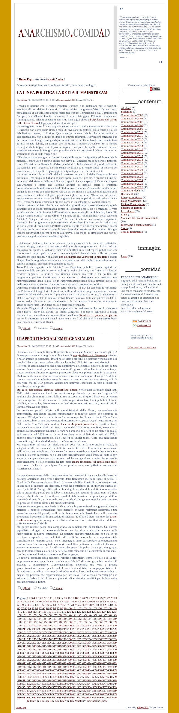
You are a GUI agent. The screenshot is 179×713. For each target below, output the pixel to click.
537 (54, 683)
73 (72, 604)
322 (79, 646)
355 (44, 652)
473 (34, 673)
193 (34, 625)
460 (69, 670)
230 (19, 632)
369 (114, 652)
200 (69, 625)
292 (29, 642)
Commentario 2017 (132, 156)
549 (114, 683)
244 (89, 632)
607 (104, 694)
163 (84, 618)
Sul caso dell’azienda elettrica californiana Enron (47, 389)
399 (64, 659)
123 (84, 611)
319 (64, 646)
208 (109, 625)
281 (74, 639)
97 (58, 608)
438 (59, 666)
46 (75, 601)
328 (109, 646)
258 (59, 635)
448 (109, 666)
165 (94, 618)
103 (84, 608)
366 (99, 652)
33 (29, 601)
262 (79, 635)
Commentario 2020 (132, 166)
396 (49, 659)
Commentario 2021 (132, 169)
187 (104, 622)
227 (104, 628)
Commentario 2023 (132, 176)
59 (22, 604)
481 (74, 673)
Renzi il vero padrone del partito (98, 315)
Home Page (26, 79)
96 (54, 608)
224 (89, 628)
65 (43, 604)
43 (65, 601)
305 (94, 642)
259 (64, 635)
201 (74, 625)
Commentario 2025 (132, 183)
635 (54, 700)
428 (109, 663)
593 (34, 694)
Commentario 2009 (132, 128)
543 (84, 683)
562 (79, 687)
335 (44, 649)
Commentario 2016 (132, 152)
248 (109, 632)
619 (64, 697)
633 (44, 700)
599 (64, 694)
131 (24, 615)
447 (104, 666)
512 (29, 680)
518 (59, 680)
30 (18, 601)
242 (79, 632)
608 (109, 694)
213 (34, 628)
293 (34, 642)
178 (59, 622)
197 (54, 625)
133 (34, 615)
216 (49, 628)
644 (99, 700)
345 (94, 649)
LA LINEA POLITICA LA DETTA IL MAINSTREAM (62, 92)
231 (24, 632)
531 (24, 683)
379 (64, 656)
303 (84, 642)
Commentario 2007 (132, 121)
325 (94, 646)
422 (79, 663)
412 (29, 663)
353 (34, 652)
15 (65, 598)
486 (99, 673)
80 (97, 604)
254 (39, 635)
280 (69, 639)
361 (74, 652)
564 (89, 687)
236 (49, 632)
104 (89, 608)
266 (99, 635)
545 (94, 683)
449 (114, 666)
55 (108, 601)
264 (89, 635)
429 (114, 663)
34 (33, 601)
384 (89, 656)
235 (44, 632)
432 (29, 666)
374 (39, 656)
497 (54, 676)
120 (69, 611)
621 (74, 697)
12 (54, 598)
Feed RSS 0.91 (141, 321)
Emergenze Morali (131, 197)
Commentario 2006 (132, 118)
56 (111, 601)
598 (59, 694)
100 (69, 608)
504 (89, 676)
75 (79, 604)
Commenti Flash (130, 190)
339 (64, 649)
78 (90, 604)
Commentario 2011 (132, 135)
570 (19, 690)
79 (93, 604)
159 (64, 618)
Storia (124, 228)
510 (19, 680)
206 (99, 625)
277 (54, 639)
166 (99, 618)
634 (49, 700)
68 (54, 604)
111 (25, 611)
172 (29, 622)
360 (69, 652)
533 (34, 683)
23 (94, 598)
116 (49, 611)
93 (43, 608)
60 (25, 604)
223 (84, 628)
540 (69, 683)
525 (94, 680)
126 (99, 611)
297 (54, 642)
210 (19, 628)
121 (74, 611)
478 (59, 673)
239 (64, 632)
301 (74, 642)
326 (99, 646)
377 (54, 656)
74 (75, 604)
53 (100, 601)
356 (49, 652)
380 (69, 656)
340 (69, 649)
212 (29, 628)
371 (24, 656)
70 (61, 604)
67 (51, 604)
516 (49, 680)
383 (84, 656)
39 (51, 601)
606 (99, 694)
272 (29, 639)
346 (99, 649)
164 (89, 618)
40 (54, 601)
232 (29, 632)
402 (79, 659)
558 (59, 687)
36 (40, 601)
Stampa (55, 328)
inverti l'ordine (55, 79)
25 (101, 598)
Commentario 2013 (132, 142)
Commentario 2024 (132, 180)
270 (19, 639)
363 (84, 652)
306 (99, 642)
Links (124, 214)
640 (79, 700)
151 (24, 618)
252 (29, 635)
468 (109, 670)
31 (22, 601)
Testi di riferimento (132, 231)
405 (94, 659)
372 (29, 656)
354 (39, 652)
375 (44, 656)
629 (114, 697)
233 (34, 632)
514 (39, 680)
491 (24, 676)
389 (114, 656)
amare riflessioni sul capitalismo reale (94, 461)
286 (99, 639)
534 (39, 683)
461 (74, 670)
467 (104, 670)
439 (64, 666)
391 (24, 659)
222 (79, 628)
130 (19, 615)
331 (24, 649)
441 (74, 666)
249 (114, 632)
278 (59, 639)
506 (99, 676)
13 (58, 598)
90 (33, 608)
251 (24, 635)
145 (94, 615)
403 (84, 659)
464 (89, 670)
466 (99, 670)
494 (39, 676)
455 (44, 670)
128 (109, 611)
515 (44, 680)
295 (44, 642)
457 (54, 670)
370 (19, 656)
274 (39, 639)
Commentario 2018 (132, 159)
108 (109, 608)
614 (39, 697)
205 (94, 625)
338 (59, 649)
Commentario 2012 (132, 139)
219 (64, 628)
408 (109, 659)
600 (69, 694)
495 (44, 676)
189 (114, 622)
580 (69, 690)
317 (54, 646)
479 (64, 673)
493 (34, 676)
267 (104, 635)
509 (114, 676)
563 (84, 687)
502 (79, 676)
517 (54, 680)
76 (83, 604)
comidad (23, 100)
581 (74, 690)
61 (29, 604)
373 (34, 656)
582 (79, 690)
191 (24, 625)
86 (18, 608)
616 (49, 697)
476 (49, 673)
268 (109, 635)
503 (84, 676)
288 (109, 639)
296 (49, 642)
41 (58, 601)
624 (89, 697)
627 (104, 697)
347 (104, 649)
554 (39, 687)
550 (19, 687)
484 (89, 673)
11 (51, 598)
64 (40, 604)
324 (89, 646)
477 (54, 673)
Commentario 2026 (132, 187)
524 (89, 680)
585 (94, 690)
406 (99, 659)
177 (54, 622)
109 (114, 608)
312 (29, 646)
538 (59, 683)
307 (104, 642)
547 (104, 683)
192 (29, 625)
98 (61, 608)
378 (59, 656)
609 (114, 694)
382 (79, 656)
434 (39, 666)
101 (74, 608)
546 (99, 683)
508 (109, 676)
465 (94, 670)
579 (64, 690)
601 (74, 694)
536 (49, 683)
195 (44, 625)
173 (34, 622)
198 (59, 625)
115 (44, 611)
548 (109, 683)
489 (114, 673)
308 (109, 642)
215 (44, 628)
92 (40, 608)
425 (94, 663)
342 (79, 649)
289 (114, 639)
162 (79, 618)
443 (84, 666)
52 (97, 601)
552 (29, 687)
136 (49, 615)
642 (89, 700)
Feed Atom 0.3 (141, 325)
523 (84, 680)
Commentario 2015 (132, 149)
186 (99, 622)
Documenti (127, 194)
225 (94, 628)
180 (69, 622)
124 (89, 611)
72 (68, 604)
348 (109, 649)
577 (54, 690)
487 (104, 673)
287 (104, 639)
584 (89, 690)
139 (64, 615)
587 (104, 690)
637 (64, 700)
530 (19, 683)
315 (44, 646)
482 (79, 673)
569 (114, 687)
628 (109, 697)
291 (24, 642)
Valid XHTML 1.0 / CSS (141, 347)
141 (74, 615)
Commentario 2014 (132, 145)
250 (19, 635)
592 (29, 694)
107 (104, 608)
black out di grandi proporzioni (78, 424)
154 (39, 618)
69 (58, 604)
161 (74, 618)
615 (44, 697)
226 (99, 628)
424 (89, 663)
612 (29, 697)
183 (84, 622)
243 (84, 632)
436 (49, 666)
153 (34, 618)
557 (54, 687)
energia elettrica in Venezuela (90, 355)
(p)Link (23, 328)
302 (79, 642)
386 (99, 656)
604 (89, 694)
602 (79, 694)
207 (104, 625)
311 (24, 646)
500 (69, 676)
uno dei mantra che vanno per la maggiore (83, 256)
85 (115, 604)
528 (109, 680)
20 (83, 598)
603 (84, 694)
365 (94, 652)
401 (74, 659)
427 (104, 663)
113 (34, 611)
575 (44, 690)
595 (44, 694)
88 (25, 608)
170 (19, 622)
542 (79, 683)
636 (59, 700)
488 (109, 673)
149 (114, 615)
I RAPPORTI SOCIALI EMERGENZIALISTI (56, 339)
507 (104, 676)
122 (79, 611)
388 (109, 656)
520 (69, 680)
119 (64, 611)
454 (39, 670)
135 (44, 615)
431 (24, 666)
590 (19, 694)
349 (114, 649)
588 (109, 690)
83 (108, 604)
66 (47, 604)
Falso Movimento (131, 200)
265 (94, 635)
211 (24, 628)
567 (104, 687)
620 (69, 697)
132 (29, 615)
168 (109, 618)
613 (34, 697)
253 (34, 635)
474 (39, 673)
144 (89, 615)
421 (74, 663)
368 (109, 652)
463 (84, 670)
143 (84, 615)
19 (79, 598)
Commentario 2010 (132, 132)
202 (79, 625)
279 (64, 639)
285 (94, 639)
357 (54, 652)
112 (30, 611)
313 (34, 646)
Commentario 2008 (132, 125)
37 (43, 601)
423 (84, 663)
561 (74, 687)
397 (54, 659)
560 (69, 687)
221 (74, 628)
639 (74, 700)
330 (19, 649)
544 (89, 683)
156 (49, 618)
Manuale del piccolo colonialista (139, 218)
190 (19, 625)
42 (61, 601)
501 (74, 676)
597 (54, 694)
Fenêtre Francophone (133, 204)
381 (74, 656)
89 (29, 608)
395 (44, 659)
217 (54, 628)
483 (84, 673)
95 (51, 608)
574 (39, 690)
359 (64, 652)
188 (109, 622)
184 (89, 622)
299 (64, 642)
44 (68, 601)
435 (44, 666)
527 (104, 680)
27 (108, 598)
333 (34, 649)
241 (74, 632)
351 (24, 652)
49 (86, 601)
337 (54, 649)
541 (74, 683)
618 (59, 697)
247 (104, 632)
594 (39, 694)
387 (104, 656)
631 (34, 700)
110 (20, 611)
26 (104, 598)
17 (72, 598)
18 (76, 598)
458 (59, 670)
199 (64, 625)
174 (39, 622)
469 (114, 670)
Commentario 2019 (66, 100)
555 (44, 687)
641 (84, 700)
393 (34, 659)
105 (94, 608)
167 (104, 618)
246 (99, 632)
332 (29, 649)
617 (54, 697)
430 (19, 666)
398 (59, 659)
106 (99, 608)
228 (109, 628)
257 (54, 635)
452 (29, 670)
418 (59, 663)
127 (104, 611)
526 (99, 680)
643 (94, 700)
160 (69, 618)
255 (44, 635)
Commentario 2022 (132, 173)
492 (29, 676)
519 (64, 680)
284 (89, 639)
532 (29, 683)
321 (74, 646)
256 (49, 635)
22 (90, 598)
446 (99, 666)
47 (79, 601)
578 (59, 690)
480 (69, 673)
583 (84, 690)
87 (22, 608)
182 (79, 622)
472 (29, 673)
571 (24, 690)
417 (54, 663)
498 (59, 676)
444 (89, 666)
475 (44, 673)
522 (79, 680)
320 (69, 646)
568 (109, 687)
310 (19, 646)
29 (115, 598)
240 (69, 632)
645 (104, 700)
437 (54, 666)
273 (34, 639)
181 (74, 622)
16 (69, 598)
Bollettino (126, 111)
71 (65, 604)
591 (24, 694)
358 (59, 652)
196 (49, 625)
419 (64, 663)
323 (84, 646)
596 (49, 694)
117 (54, 611)
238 (59, 632)
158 (59, 618)
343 (84, 649)
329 (114, 646)
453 (34, 670)
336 (49, 649)
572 (29, 690)
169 (114, 618)
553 (34, 687)
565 (94, 687)
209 (114, 625)
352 (29, 652)
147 (104, 615)
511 (24, 680)
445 (94, 666)
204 (89, 625)
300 (69, 642)
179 (64, 622)
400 (69, 659)
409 (114, 659)
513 (34, 680)
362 (79, 652)
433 (34, 666)
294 (39, 642)
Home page (21, 707)
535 (44, 683)
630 (29, 700)
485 (94, 673)
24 (97, 598)
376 (49, 656)
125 (94, 611)
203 (84, 625)
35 (36, 601)
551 (24, 687)
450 (19, 670)
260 (69, 635)
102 (79, 608)
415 (44, 663)
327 (104, 646)
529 (114, 680)
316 (49, 646)
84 (111, 604)
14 (61, 598)
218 (59, 628)
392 (29, 659)
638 (69, 700)
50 (90, 601)
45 (72, 601)
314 (39, 646)
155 (44, 618)
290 (19, 642)
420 (69, 663)
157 (54, 618)
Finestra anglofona (131, 207)
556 (49, 687)
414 (39, 663)
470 (19, 673)
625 (94, 697)
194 (39, 625)
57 (115, 601)
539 (64, 683)
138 (59, 615)
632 (39, 700)
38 (47, 601)
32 (25, 601)
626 (99, 697)
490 (19, 676)
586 (99, 690)
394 (39, 659)
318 (59, 646)
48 (83, 601)
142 (79, 615)
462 (79, 670)
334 (39, 649)
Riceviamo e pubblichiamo (136, 224)
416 (49, 663)
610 (19, 697)
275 (44, 639)
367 (104, 652)
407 (104, 659)
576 (49, 690)
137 (54, 615)
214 (39, 628)
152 (29, 618)
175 (44, 622)
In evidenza (127, 211)
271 (24, 639)
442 (79, 666)
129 (114, 611)
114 (39, 611)
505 (94, 676)
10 (47, 598)
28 (111, 598)
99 (65, 608)
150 (19, 618)
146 (99, 615)
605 (94, 694)
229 (114, 628)
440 (69, 666)
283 (84, 639)
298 (59, 642)
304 (89, 642)
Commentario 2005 (132, 115)
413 (34, 663)
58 (18, 604)
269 (114, 635)
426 (99, 663)
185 (94, 622)
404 (89, 659)
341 (74, 649)
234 (39, 632)
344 (89, 649)
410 (19, 663)
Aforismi (126, 108)
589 (114, 690)
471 (24, 673)
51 (93, 601)
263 (84, 635)
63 (36, 604)
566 (99, 687)
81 (100, 604)
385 (94, 656)
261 (74, 635)
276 (49, 639)
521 (74, 680)
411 (24, 663)
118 (59, 611)
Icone (124, 256)
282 (79, 639)
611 (24, 697)
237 (54, 632)
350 (19, 652)
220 (69, 628)
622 (79, 697)
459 (64, 670)
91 (36, 608)
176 (49, 622)
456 (49, 670)
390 (19, 659)
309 (114, 642)
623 (84, 697)
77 (86, 604)
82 (104, 604)
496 (49, 676)
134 (39, 615)
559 (64, 687)
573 (34, 690)
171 (24, 622)
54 (104, 601)
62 (33, 604)
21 (87, 598)
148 (109, 615)
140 (69, 615)
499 (64, 676)
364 (89, 652)
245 (94, 632)
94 (47, 608)
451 (24, 670)
